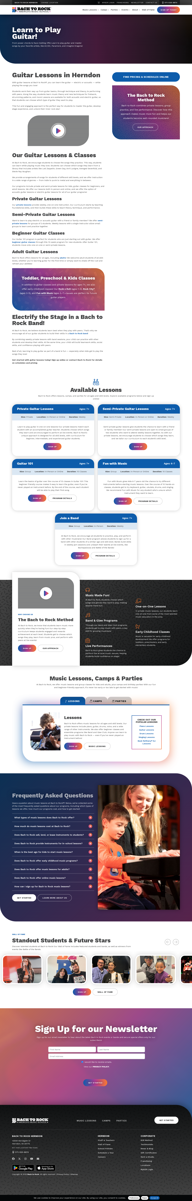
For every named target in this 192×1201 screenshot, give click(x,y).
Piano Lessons (147, 726)
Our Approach (145, 127)
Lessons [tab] (70, 701)
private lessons (23, 205)
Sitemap (74, 1175)
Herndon (103, 1137)
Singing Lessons (147, 737)
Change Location (49, 3)
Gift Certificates (149, 1154)
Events (125, 10)
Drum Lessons (147, 734)
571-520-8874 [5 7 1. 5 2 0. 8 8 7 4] (169, 3)
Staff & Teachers (106, 1141)
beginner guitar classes (23, 242)
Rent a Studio (147, 1158)
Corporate (148, 1137)
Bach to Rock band (78, 333)
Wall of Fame (148, 10)
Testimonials (147, 1146)
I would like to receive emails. (96, 1063)
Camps (104, 10)
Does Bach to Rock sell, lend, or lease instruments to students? (53, 835)
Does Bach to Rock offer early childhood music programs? (53, 861)
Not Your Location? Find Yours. (25, 1149)
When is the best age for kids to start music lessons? (53, 852)
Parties (114, 10)
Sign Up (52, 446)
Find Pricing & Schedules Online (146, 77)
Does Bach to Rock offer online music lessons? (53, 878)
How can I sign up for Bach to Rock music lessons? (53, 887)
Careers (102, 1158)
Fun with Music (48, 293)
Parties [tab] (121, 701)
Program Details (62, 498)
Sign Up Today (168, 10)
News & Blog (147, 1150)
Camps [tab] (96, 701)
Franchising (123, 3)
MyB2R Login (108, 3)
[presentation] (96, 1075)
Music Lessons (90, 10)
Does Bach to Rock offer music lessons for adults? (53, 870)
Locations (145, 1166)
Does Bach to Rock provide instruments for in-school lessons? (53, 844)
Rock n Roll (64, 289)
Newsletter (137, 3)
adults (63, 258)
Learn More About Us (54, 898)
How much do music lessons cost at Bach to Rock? (53, 826)
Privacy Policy (63, 1175)
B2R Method (146, 1141)
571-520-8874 (22, 1153)
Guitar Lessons (146, 730)
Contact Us (151, 3)
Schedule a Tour (106, 1154)
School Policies (105, 1150)
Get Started (24, 898)
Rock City (89, 289)
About (135, 10)
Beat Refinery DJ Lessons (147, 742)
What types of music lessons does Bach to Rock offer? (53, 818)
